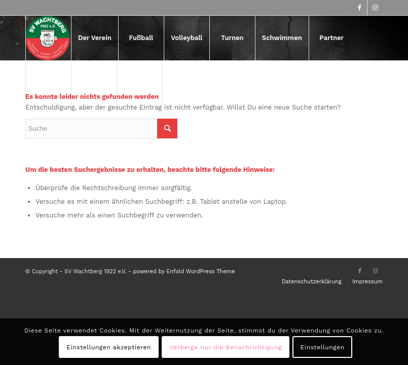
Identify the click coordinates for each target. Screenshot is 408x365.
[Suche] (139, 82)
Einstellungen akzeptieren (108, 347)
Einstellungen (323, 347)
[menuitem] (48, 38)
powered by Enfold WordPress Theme (184, 271)
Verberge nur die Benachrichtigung (226, 347)
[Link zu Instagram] (375, 7)
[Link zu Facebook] (359, 7)
